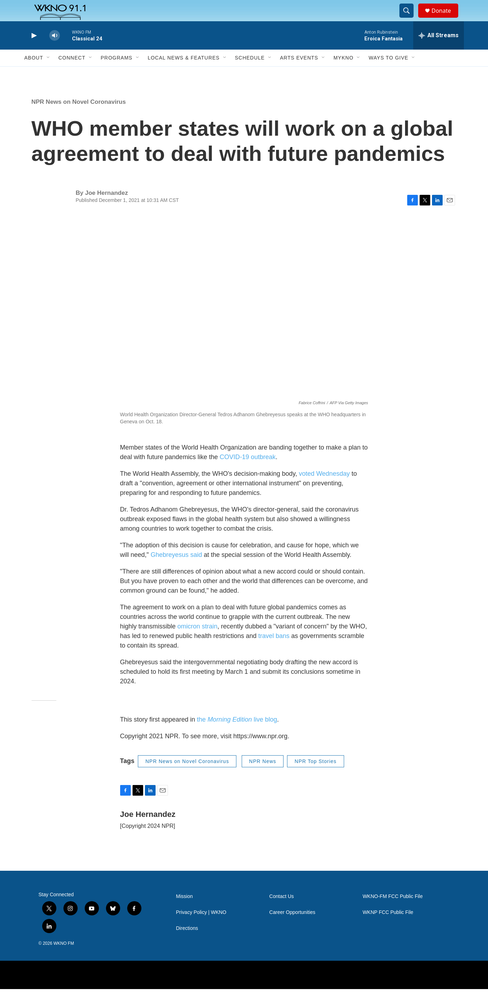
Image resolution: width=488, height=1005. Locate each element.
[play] (33, 51)
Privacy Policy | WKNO (201, 928)
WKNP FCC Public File (388, 928)
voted (306, 489)
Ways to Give (388, 74)
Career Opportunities (292, 928)
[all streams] (438, 51)
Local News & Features (184, 74)
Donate (446, 18)
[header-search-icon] (410, 19)
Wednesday (332, 489)
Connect (71, 74)
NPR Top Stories (315, 777)
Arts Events (299, 74)
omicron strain (198, 642)
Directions (187, 944)
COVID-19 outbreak (248, 472)
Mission (184, 912)
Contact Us (281, 912)
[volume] (55, 52)
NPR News (262, 777)
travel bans (274, 651)
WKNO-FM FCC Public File (393, 912)
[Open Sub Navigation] (48, 74)
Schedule (250, 74)
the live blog (237, 735)
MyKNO (343, 74)
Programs (117, 74)
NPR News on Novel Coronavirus (79, 117)
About (33, 74)
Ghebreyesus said (176, 570)
